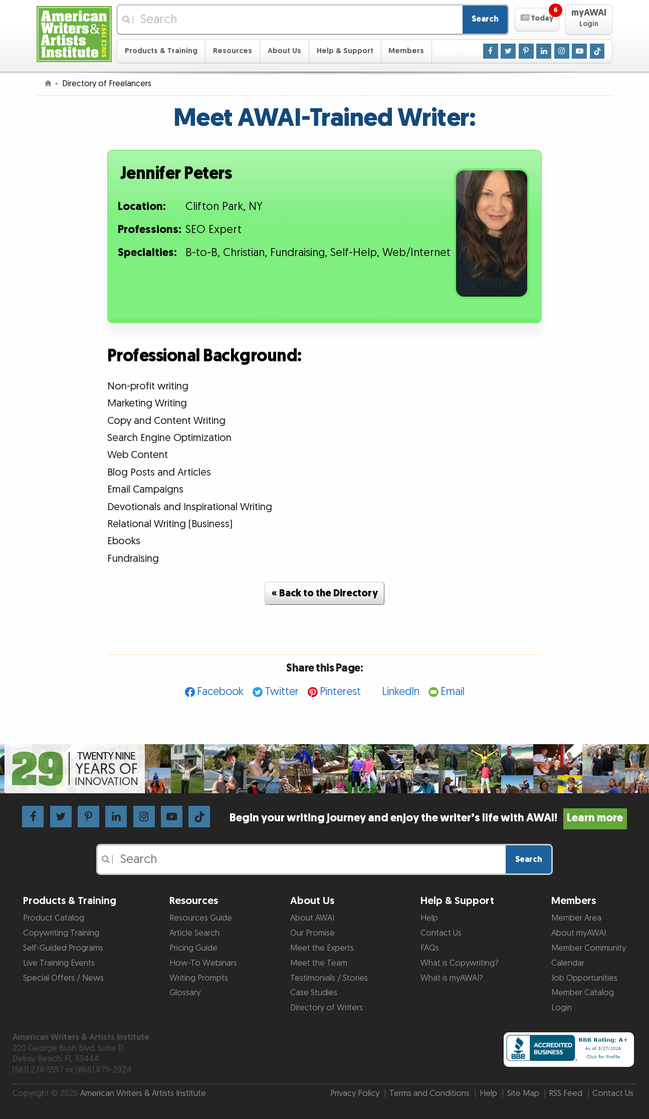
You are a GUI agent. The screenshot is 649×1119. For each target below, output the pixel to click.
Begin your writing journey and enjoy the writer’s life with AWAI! (428, 818)
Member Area (576, 918)
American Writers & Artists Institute (143, 1093)
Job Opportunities (584, 978)
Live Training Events (59, 963)
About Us (284, 51)
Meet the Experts (322, 948)
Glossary (184, 992)
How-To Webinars (203, 963)
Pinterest (340, 692)
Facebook (220, 692)
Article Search (194, 933)
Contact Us (441, 933)
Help (429, 918)
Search (485, 19)
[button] (537, 20)
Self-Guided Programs (63, 948)
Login (561, 1007)
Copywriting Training (61, 933)
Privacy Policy (354, 1093)
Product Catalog (53, 918)
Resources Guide (200, 918)
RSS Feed (565, 1093)
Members (406, 51)
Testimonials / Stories (329, 978)
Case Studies (313, 992)
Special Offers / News (63, 978)
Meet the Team (318, 963)
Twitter (282, 692)
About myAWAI (578, 933)
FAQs (429, 948)
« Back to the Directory (325, 593)
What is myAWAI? (451, 978)
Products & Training (161, 51)
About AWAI (312, 918)
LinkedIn (400, 692)
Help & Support (345, 51)
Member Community (588, 948)
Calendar (567, 963)
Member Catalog (582, 992)
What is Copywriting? (459, 963)
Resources (232, 51)
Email (453, 692)
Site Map (523, 1093)
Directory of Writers (326, 1007)
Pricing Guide (193, 948)
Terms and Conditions (429, 1093)
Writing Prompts (198, 978)
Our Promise (312, 933)
